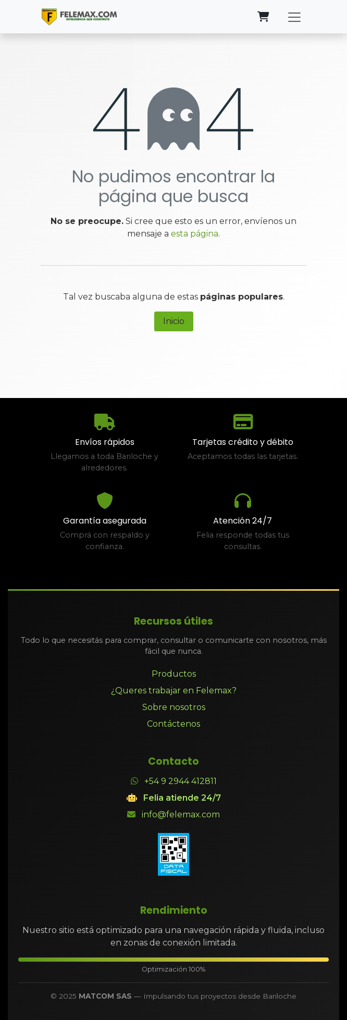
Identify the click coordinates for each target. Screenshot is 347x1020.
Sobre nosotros (173, 707)
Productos (174, 674)
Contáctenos (173, 724)
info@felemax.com (181, 814)
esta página (194, 234)
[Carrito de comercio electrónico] (263, 16)
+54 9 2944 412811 (180, 781)
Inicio (173, 321)
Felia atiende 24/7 (182, 798)
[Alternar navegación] (294, 16)
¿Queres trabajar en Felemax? (174, 690)
